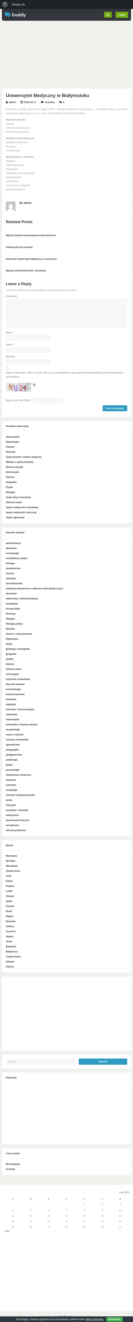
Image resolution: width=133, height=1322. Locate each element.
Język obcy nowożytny (18, 497)
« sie (6, 1231)
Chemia (10, 447)
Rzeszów (11, 921)
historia (10, 664)
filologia (10, 618)
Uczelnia (50, 102)
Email (9, 344)
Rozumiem (114, 1319)
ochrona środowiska (17, 739)
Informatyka (12, 472)
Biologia (10, 492)
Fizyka (9, 487)
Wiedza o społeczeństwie (19, 462)
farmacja (10, 613)
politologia (12, 759)
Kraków (10, 886)
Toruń (9, 941)
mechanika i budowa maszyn (22, 724)
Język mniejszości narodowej (22, 507)
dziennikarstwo (14, 583)
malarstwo (11, 714)
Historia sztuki (14, 502)
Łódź (8, 876)
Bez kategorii (13, 1164)
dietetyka (11, 578)
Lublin (9, 891)
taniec (9, 800)
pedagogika (12, 749)
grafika (9, 659)
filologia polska (14, 623)
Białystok (11, 946)
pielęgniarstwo (14, 754)
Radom (10, 916)
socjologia (11, 790)
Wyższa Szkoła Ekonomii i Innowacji (26, 270)
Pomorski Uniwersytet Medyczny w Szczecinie (31, 259)
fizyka (9, 644)
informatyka (12, 674)
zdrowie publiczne (16, 830)
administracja (13, 543)
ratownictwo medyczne (18, 775)
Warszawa (11, 856)
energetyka (12, 603)
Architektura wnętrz (16, 558)
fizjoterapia (12, 639)
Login (122, 14)
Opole (9, 901)
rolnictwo (11, 785)
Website (10, 356)
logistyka (11, 704)
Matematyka (12, 442)
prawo (9, 764)
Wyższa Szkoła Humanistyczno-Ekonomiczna (31, 235)
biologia (10, 563)
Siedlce (10, 926)
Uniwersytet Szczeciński (19, 247)
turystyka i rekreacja (17, 810)
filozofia (10, 628)
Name (9, 332)
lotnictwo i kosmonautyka (20, 709)
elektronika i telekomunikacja (22, 598)
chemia (10, 573)
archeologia (12, 553)
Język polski (13, 437)
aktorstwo (11, 548)
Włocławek (12, 866)
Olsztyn (10, 896)
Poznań (10, 906)
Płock (9, 911)
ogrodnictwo (13, 744)
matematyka (12, 719)
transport (11, 805)
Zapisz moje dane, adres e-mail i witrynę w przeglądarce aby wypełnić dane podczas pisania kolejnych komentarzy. (64, 374)
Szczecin (11, 931)
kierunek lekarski (15, 684)
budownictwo (13, 568)
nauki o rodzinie (14, 734)
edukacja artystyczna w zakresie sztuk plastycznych (34, 588)
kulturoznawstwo (15, 694)
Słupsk (9, 936)
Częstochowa (13, 956)
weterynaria (12, 815)
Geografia (11, 482)
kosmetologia (13, 689)
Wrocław (10, 861)
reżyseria (11, 780)
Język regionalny (15, 517)
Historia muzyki (14, 467)
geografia (11, 654)
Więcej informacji (94, 1319)
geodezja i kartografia (18, 649)
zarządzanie (12, 825)
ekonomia (11, 593)
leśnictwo (11, 699)
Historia (10, 477)
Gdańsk (10, 961)
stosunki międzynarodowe (20, 795)
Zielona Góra (13, 871)
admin (12, 102)
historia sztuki (13, 669)
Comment (11, 296)
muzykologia (13, 729)
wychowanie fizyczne (17, 820)
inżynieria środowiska (18, 679)
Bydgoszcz (12, 951)
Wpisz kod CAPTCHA (18, 400)
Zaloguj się (18, 4)
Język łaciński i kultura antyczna (24, 457)
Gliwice (10, 966)
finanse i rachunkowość (19, 634)
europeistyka (13, 608)
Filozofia (10, 452)
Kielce (9, 881)
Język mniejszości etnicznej (21, 512)
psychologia (12, 770)
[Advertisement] (66, 55)
